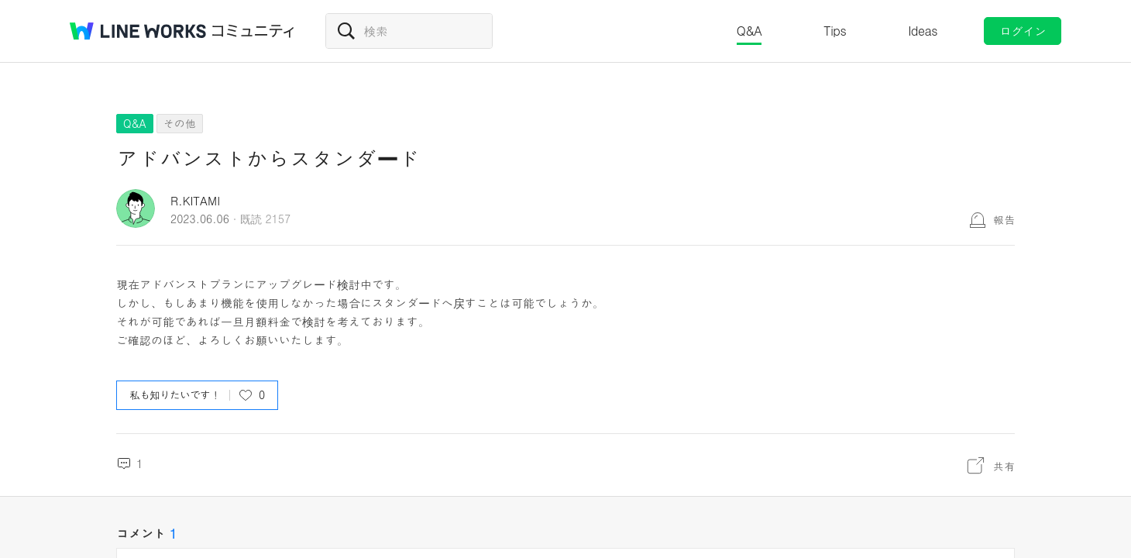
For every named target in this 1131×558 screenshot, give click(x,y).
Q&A (749, 31)
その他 (179, 123)
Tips (834, 31)
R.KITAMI (195, 200)
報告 (1004, 219)
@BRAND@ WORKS (138, 31)
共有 (1004, 466)
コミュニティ (253, 31)
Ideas (922, 31)
